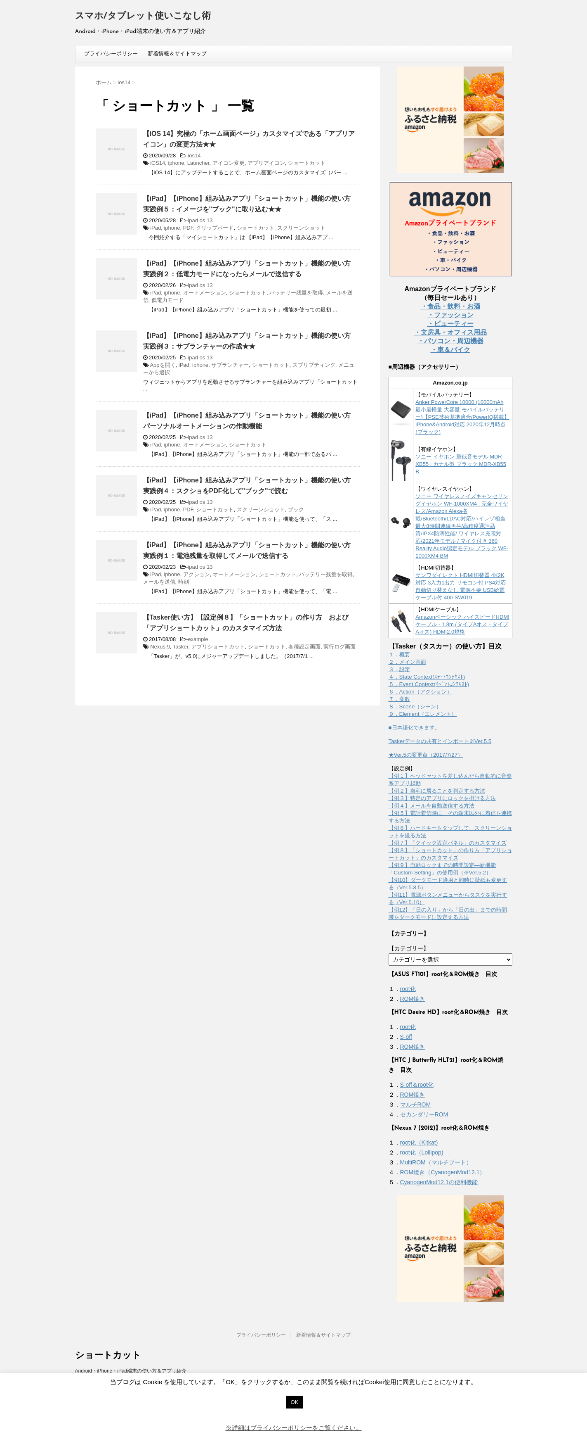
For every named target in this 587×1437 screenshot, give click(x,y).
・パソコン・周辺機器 (450, 340)
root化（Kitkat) (419, 1142)
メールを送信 (159, 582)
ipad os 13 (200, 220)
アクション (196, 574)
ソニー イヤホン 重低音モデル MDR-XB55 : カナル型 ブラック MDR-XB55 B (460, 464)
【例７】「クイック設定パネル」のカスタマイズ (448, 843)
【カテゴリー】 (409, 948)
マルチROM (415, 1104)
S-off (406, 1036)
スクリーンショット (301, 228)
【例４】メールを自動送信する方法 (431, 806)
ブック (296, 509)
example (198, 639)
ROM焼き (412, 998)
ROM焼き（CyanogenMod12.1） (443, 1172)
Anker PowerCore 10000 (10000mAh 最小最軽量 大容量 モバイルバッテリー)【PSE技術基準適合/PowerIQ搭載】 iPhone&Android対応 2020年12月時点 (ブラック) (462, 417)
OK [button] (295, 1402)
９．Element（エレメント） (423, 714)
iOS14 (157, 163)
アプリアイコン (266, 163)
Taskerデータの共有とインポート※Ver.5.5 (440, 741)
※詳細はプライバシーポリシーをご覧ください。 (294, 1427)
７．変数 (399, 699)
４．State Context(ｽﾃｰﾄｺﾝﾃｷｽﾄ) (427, 677)
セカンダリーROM (424, 1114)
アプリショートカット (218, 647)
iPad (155, 228)
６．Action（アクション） (420, 692)
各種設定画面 (304, 647)
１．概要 (399, 654)
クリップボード (214, 228)
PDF (188, 228)
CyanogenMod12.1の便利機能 (439, 1182)
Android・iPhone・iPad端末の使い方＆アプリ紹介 (131, 1371)
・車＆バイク (450, 349)
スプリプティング (313, 365)
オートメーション (204, 293)
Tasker (181, 647)
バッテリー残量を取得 (296, 293)
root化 (408, 989)
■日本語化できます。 (414, 727)
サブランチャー (230, 365)
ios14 (194, 155)
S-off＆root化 (417, 1084)
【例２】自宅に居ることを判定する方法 (437, 791)
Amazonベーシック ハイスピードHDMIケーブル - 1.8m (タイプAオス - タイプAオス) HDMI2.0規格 (462, 624)
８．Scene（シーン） (415, 706)
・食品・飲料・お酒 (450, 306)
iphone (176, 163)
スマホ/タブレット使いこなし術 (143, 16)
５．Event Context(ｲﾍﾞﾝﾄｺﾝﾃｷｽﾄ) (429, 684)
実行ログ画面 (339, 647)
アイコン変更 (228, 163)
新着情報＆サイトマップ (177, 53)
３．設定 (399, 669)
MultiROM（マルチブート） (436, 1162)
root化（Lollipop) (421, 1152)
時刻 (183, 582)
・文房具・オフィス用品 (450, 332)
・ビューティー (450, 323)
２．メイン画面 (407, 662)
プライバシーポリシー (111, 53)
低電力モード (167, 300)
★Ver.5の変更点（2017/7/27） (426, 755)
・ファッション (450, 314)
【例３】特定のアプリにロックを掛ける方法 (442, 798)
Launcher (198, 163)
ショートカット (306, 163)
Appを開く (162, 365)
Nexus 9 (160, 647)
